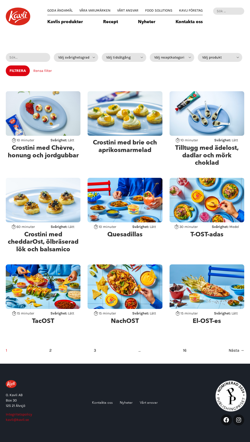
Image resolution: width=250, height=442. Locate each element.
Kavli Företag (191, 10)
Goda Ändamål (60, 10)
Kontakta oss (189, 22)
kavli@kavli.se (17, 420)
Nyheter (146, 22)
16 (184, 350)
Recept (110, 22)
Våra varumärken (94, 10)
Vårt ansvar (127, 10)
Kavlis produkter (65, 22)
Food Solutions (158, 10)
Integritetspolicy (19, 414)
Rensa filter (42, 71)
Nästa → (236, 350)
